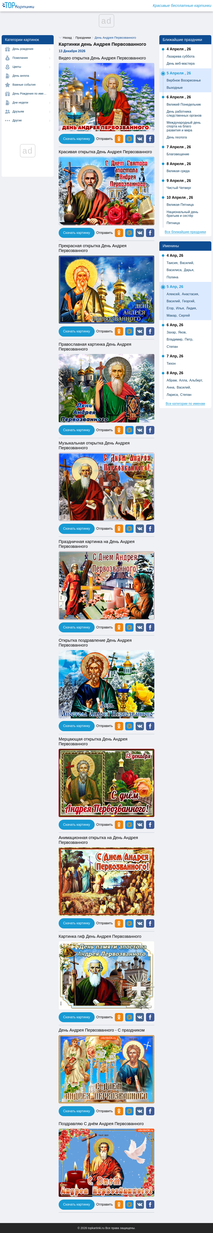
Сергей (184, 315)
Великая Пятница (180, 204)
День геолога (177, 137)
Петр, (189, 339)
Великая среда (178, 171)
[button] (140, 139)
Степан (172, 346)
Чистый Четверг (179, 188)
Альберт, (196, 380)
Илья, (180, 308)
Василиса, (174, 270)
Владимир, (175, 339)
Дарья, (189, 270)
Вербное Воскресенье (184, 80)
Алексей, (173, 294)
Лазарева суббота (180, 56)
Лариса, (173, 394)
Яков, (182, 332)
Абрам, (172, 380)
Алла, (183, 380)
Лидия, (191, 308)
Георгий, (188, 301)
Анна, (171, 387)
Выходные (175, 87)
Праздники (83, 37)
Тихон (171, 363)
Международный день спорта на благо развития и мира (184, 126)
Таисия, (172, 263)
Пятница (173, 223)
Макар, (172, 315)
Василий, (187, 263)
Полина (172, 277)
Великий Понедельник (184, 104)
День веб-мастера (181, 63)
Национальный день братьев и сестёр (182, 213)
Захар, (172, 332)
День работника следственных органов (184, 113)
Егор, (171, 308)
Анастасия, (190, 294)
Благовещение (178, 154)
